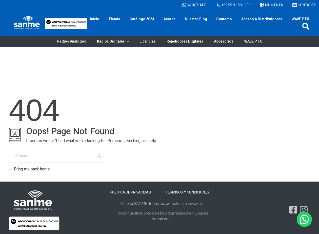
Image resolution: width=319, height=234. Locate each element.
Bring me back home (29, 169)
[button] (305, 26)
